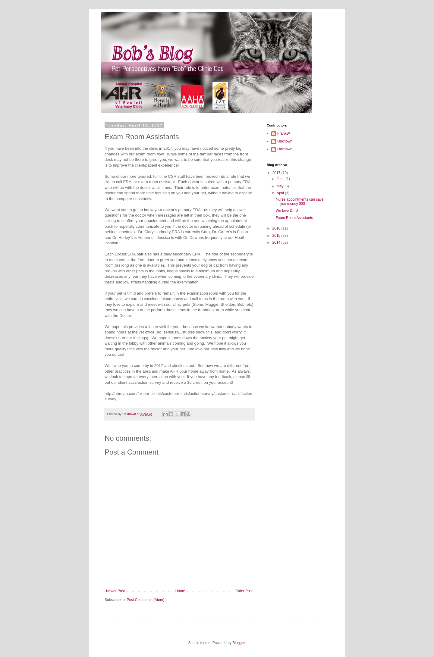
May (281, 186)
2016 (276, 228)
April (281, 193)
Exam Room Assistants (294, 218)
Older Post (244, 591)
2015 (276, 235)
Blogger (238, 643)
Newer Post (115, 591)
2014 (276, 242)
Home (180, 591)
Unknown (284, 141)
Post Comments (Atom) (145, 600)
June (281, 179)
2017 (276, 173)
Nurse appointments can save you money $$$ (300, 201)
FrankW (283, 133)
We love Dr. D (287, 210)
